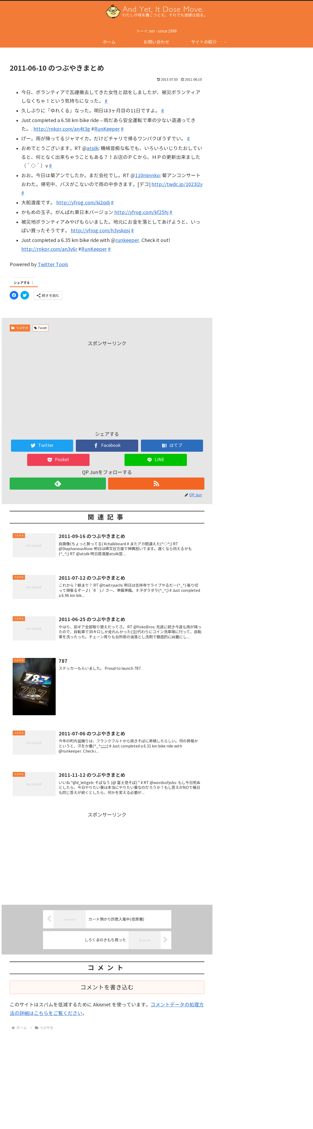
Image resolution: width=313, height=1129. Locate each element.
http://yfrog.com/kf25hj (141, 212)
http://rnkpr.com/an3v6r (49, 249)
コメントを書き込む (107, 988)
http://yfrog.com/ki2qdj (83, 203)
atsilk (92, 148)
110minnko (147, 176)
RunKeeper (107, 129)
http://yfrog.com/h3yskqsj (100, 231)
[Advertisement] (107, 385)
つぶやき (20, 328)
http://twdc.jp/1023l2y (176, 184)
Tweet (40, 328)
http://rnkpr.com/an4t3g (61, 129)
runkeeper (127, 240)
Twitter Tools (53, 265)
